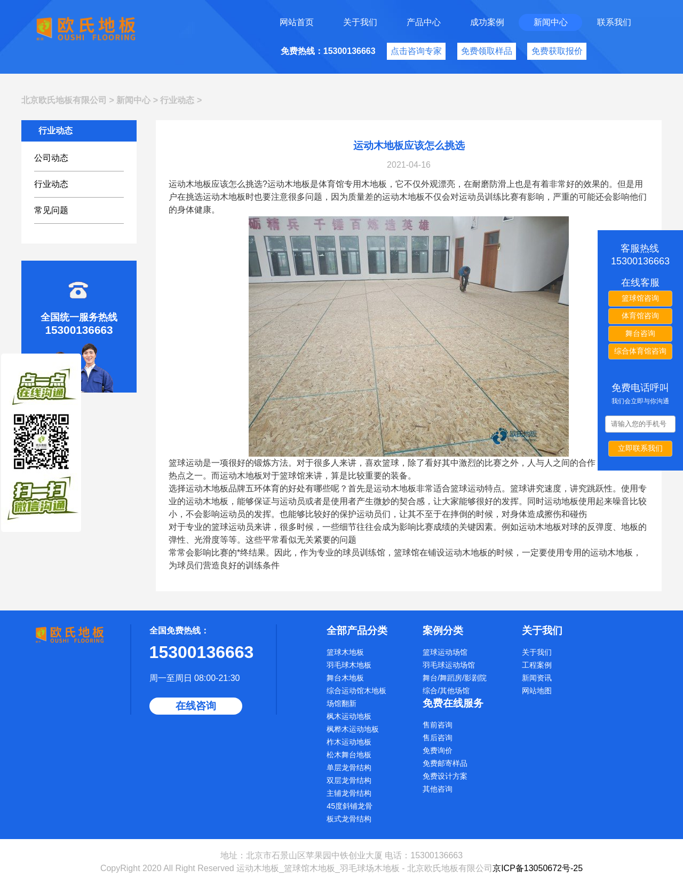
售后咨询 (437, 737)
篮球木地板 (345, 652)
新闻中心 (551, 22)
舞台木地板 (345, 677)
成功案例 (487, 22)
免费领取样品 (486, 51)
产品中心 (424, 22)
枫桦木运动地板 (353, 729)
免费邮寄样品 (445, 763)
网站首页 (297, 22)
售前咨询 (437, 724)
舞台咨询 (640, 333)
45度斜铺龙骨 (349, 806)
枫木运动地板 (349, 716)
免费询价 (437, 750)
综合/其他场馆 (446, 690)
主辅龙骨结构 (349, 793)
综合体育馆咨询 (640, 351)
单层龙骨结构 (349, 767)
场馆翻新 (341, 703)
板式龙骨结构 (349, 818)
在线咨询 (196, 705)
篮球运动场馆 (445, 652)
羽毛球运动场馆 (449, 665)
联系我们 (614, 22)
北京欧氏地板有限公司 (64, 100)
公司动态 (51, 157)
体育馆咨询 (640, 315)
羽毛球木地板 (349, 665)
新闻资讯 (537, 677)
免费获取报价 (557, 51)
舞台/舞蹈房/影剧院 (455, 677)
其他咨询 (437, 789)
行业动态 (177, 100)
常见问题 (51, 210)
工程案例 (537, 665)
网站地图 (537, 690)
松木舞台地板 (349, 754)
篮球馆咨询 (640, 298)
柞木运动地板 (349, 742)
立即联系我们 (640, 448)
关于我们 (360, 22)
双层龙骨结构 (349, 780)
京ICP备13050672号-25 (538, 868)
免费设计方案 (445, 776)
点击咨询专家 (416, 51)
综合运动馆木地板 (356, 690)
